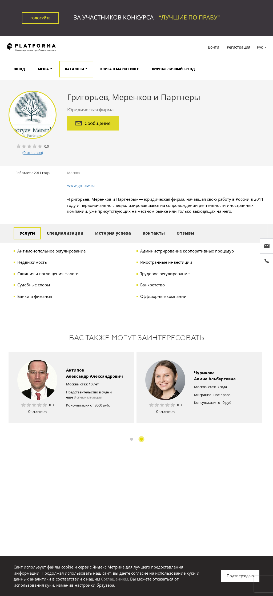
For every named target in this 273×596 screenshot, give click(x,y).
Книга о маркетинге (119, 69)
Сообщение (93, 123)
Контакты (154, 233)
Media (43, 69)
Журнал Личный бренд (173, 69)
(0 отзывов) (32, 152)
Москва (73, 172)
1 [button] (132, 439)
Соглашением (114, 579)
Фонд (19, 69)
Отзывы (185, 233)
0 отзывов (37, 411)
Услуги (27, 233)
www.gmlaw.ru (81, 185)
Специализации (65, 233)
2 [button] (141, 439)
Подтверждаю (240, 575)
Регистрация (238, 47)
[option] (71, 387)
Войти (213, 47)
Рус (260, 47)
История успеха (113, 233)
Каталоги (74, 69)
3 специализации (88, 397)
